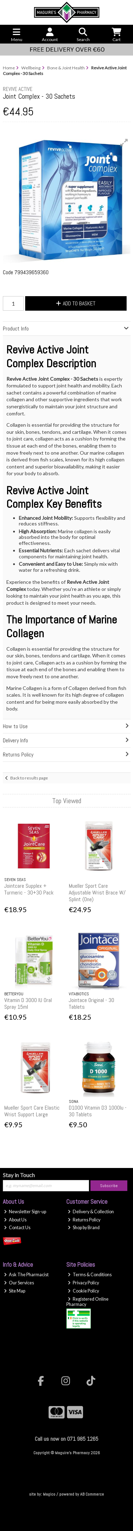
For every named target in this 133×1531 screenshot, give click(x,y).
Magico (49, 1494)
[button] (124, 142)
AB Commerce (92, 1494)
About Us (15, 1219)
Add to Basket (75, 303)
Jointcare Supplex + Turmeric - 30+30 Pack (29, 889)
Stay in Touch (19, 1175)
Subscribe (109, 1185)
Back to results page (29, 778)
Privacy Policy (83, 1282)
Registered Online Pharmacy (87, 1301)
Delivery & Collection (91, 1211)
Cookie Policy (83, 1291)
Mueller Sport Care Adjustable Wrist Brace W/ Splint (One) (97, 892)
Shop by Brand (84, 1227)
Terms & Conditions (90, 1274)
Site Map (14, 1291)
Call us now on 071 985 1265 (66, 1439)
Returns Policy (84, 1219)
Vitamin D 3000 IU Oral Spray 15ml (28, 1003)
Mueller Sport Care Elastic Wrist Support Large (32, 1111)
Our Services (19, 1282)
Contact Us (17, 1227)
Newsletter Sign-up (25, 1211)
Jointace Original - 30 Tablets (91, 1003)
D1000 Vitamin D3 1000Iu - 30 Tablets (98, 1111)
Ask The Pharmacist (26, 1274)
